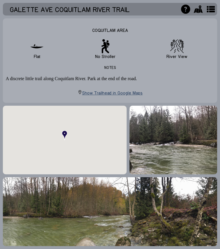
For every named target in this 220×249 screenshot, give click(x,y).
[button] (65, 135)
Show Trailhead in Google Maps (110, 92)
